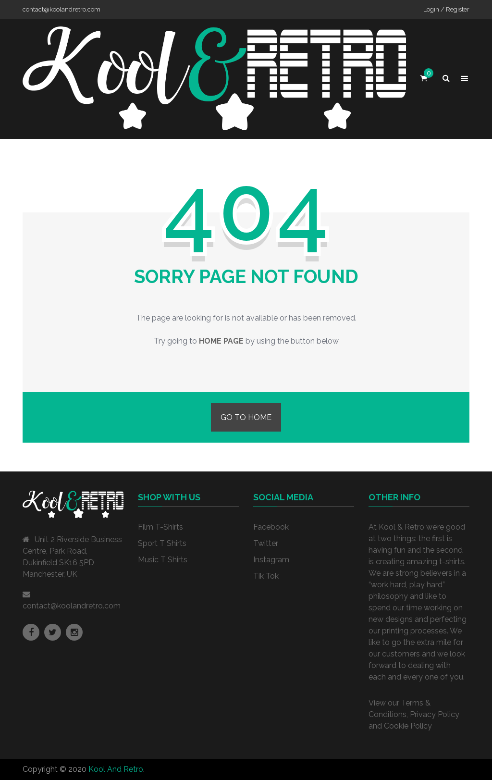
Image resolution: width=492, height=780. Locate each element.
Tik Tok (266, 576)
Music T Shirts (162, 559)
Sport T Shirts (162, 543)
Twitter (265, 543)
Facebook (271, 527)
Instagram (271, 559)
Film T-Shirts (160, 527)
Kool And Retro (115, 769)
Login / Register (446, 9)
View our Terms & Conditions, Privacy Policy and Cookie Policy (414, 714)
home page (221, 341)
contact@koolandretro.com (72, 605)
